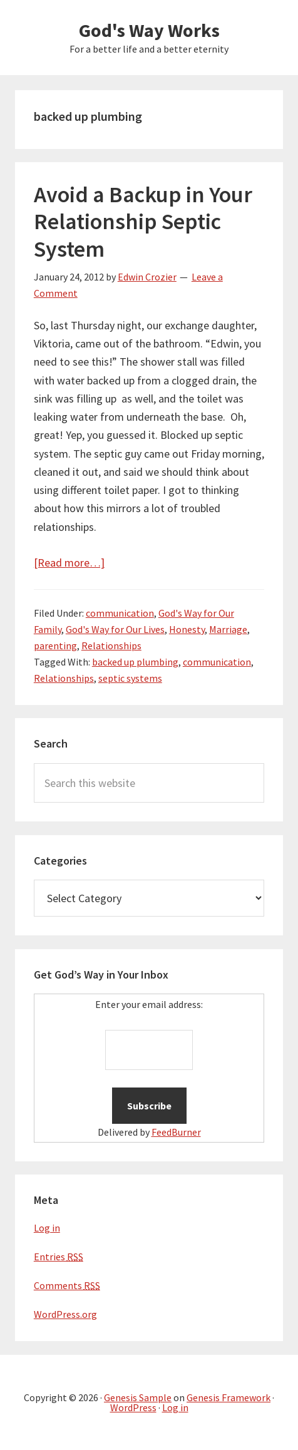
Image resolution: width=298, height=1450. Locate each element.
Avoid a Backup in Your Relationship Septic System (143, 221)
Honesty (187, 629)
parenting (55, 645)
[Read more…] (69, 562)
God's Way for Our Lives (115, 629)
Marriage (228, 629)
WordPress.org (65, 1314)
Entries (58, 1256)
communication (120, 613)
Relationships (111, 645)
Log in (47, 1227)
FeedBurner (176, 1132)
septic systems (130, 678)
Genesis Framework (228, 1397)
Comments (67, 1285)
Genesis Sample (138, 1397)
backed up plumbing (135, 662)
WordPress (133, 1407)
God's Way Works (149, 30)
